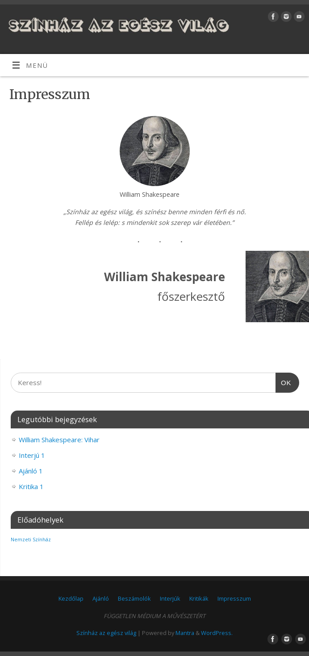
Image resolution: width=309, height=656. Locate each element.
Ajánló (100, 598)
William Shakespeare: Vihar (59, 439)
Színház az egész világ (106, 633)
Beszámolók (134, 598)
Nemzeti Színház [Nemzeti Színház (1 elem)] (31, 539)
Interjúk (170, 598)
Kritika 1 (31, 486)
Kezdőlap (71, 598)
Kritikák (199, 598)
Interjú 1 (32, 455)
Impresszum (234, 598)
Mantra (184, 633)
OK (284, 381)
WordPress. (217, 633)
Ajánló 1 (31, 470)
